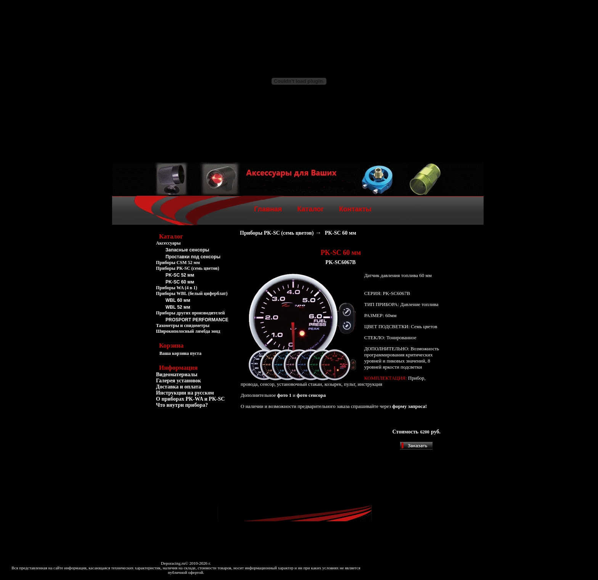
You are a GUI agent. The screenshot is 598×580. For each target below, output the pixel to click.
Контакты (355, 209)
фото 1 (284, 395)
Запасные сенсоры (187, 250)
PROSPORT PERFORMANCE (197, 319)
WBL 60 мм (178, 300)
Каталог (310, 209)
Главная (268, 209)
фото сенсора (311, 395)
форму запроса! (409, 406)
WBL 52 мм (178, 307)
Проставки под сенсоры (193, 256)
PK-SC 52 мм (180, 275)
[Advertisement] (194, 453)
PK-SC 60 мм (180, 282)
